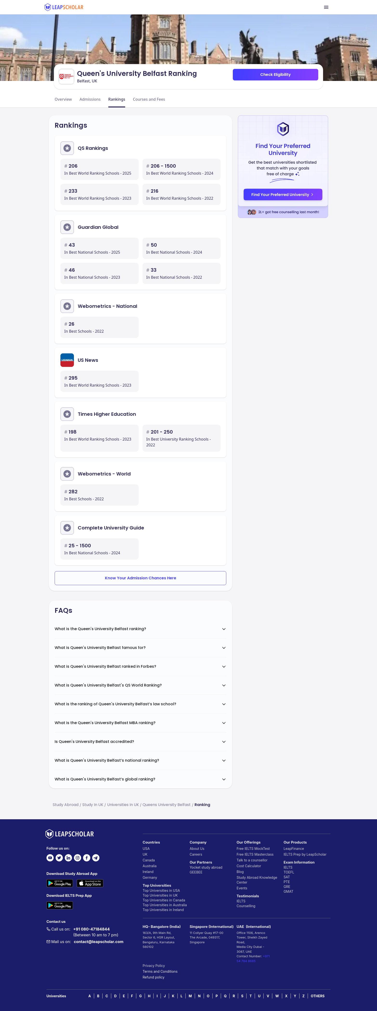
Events (242, 888)
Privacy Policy (154, 966)
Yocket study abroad (206, 867)
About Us (197, 848)
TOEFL (289, 872)
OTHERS (318, 996)
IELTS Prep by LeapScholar (305, 854)
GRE (287, 887)
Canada (149, 860)
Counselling (246, 906)
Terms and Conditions (160, 971)
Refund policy (154, 977)
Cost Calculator (249, 866)
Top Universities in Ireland (163, 910)
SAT (287, 877)
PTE (287, 882)
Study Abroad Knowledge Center (257, 879)
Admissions (89, 99)
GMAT (288, 891)
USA (146, 848)
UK (145, 854)
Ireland (148, 872)
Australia (150, 866)
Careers (196, 854)
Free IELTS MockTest (253, 848)
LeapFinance (294, 848)
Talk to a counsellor (252, 860)
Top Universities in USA (161, 890)
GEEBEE (196, 872)
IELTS (241, 901)
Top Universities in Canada (164, 900)
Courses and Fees (149, 99)
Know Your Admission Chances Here (140, 578)
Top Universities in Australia (165, 905)
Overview (63, 99)
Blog (240, 872)
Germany (150, 877)
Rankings (116, 99)
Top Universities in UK (160, 895)
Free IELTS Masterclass (255, 854)
